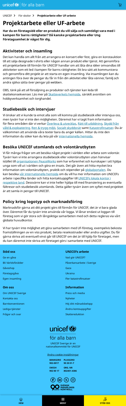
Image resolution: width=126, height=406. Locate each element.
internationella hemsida (76, 136)
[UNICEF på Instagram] (73, 379)
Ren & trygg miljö (43, 128)
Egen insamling (12, 278)
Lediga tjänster (12, 309)
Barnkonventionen (13, 303)
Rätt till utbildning (90, 124)
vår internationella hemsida (39, 174)
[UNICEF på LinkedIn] (59, 379)
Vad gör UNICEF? (75, 257)
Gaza (68, 268)
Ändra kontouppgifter (78, 309)
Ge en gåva (9, 257)
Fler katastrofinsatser (77, 278)
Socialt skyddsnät (69, 128)
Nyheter (70, 298)
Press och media (75, 293)
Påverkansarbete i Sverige (80, 262)
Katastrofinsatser (101, 128)
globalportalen (95, 170)
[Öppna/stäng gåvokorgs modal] (120, 5)
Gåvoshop (8, 268)
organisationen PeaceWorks (36, 161)
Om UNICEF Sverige (14, 293)
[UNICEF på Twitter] (66, 379)
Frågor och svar (12, 314)
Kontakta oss (10, 298)
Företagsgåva (11, 273)
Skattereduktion (74, 314)
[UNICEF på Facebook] (53, 379)
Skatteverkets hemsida (64, 94)
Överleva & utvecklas (61, 124)
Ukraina (70, 273)
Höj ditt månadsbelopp (79, 303)
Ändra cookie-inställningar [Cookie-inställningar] (63, 354)
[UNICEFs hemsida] (22, 5)
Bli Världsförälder (13, 262)
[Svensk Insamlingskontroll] (62, 387)
